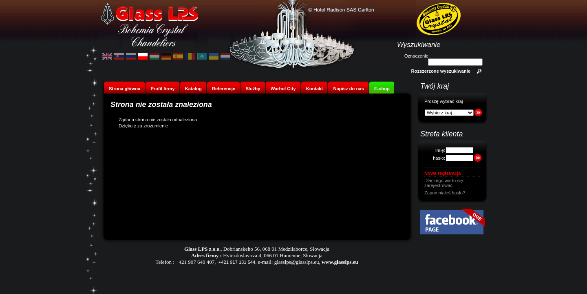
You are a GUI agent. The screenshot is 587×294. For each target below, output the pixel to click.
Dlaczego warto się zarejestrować (443, 183)
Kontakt (314, 88)
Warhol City (283, 88)
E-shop (382, 88)
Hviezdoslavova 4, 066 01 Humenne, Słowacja (272, 255)
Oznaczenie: (417, 55)
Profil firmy (162, 88)
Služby (252, 88)
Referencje (223, 88)
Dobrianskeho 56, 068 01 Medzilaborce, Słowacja (276, 249)
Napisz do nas (348, 88)
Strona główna (124, 88)
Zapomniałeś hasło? (444, 192)
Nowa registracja (442, 173)
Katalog (193, 88)
